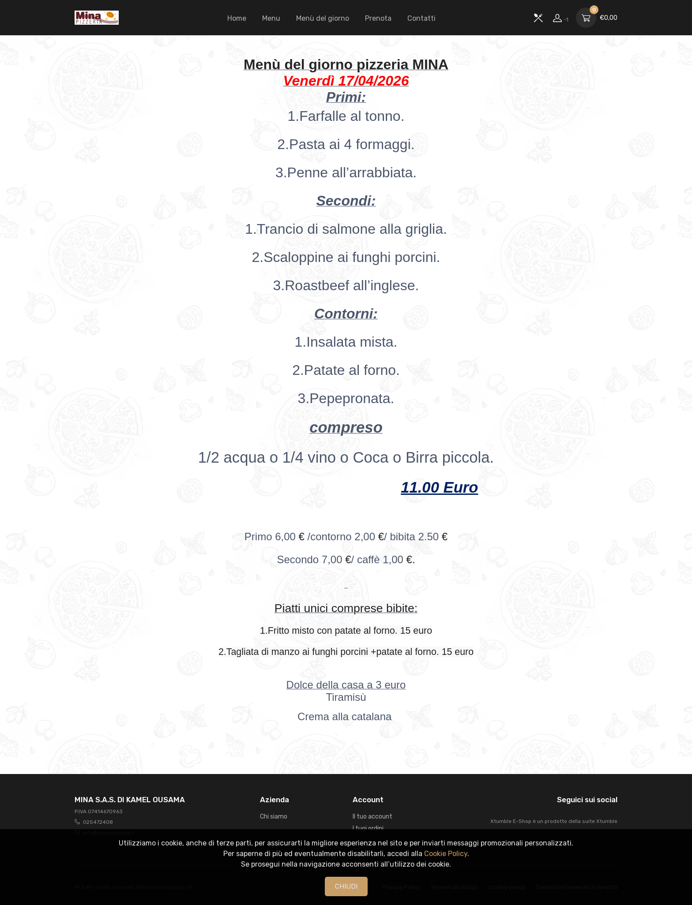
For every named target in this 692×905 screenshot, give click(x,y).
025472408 (98, 822)
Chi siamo (273, 816)
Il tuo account (372, 816)
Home (236, 18)
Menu (271, 18)
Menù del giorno (322, 18)
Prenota (378, 18)
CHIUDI (346, 886)
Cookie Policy (445, 853)
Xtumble (606, 821)
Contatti (421, 18)
